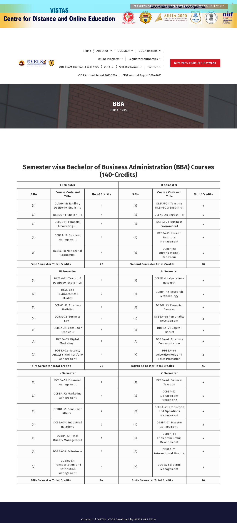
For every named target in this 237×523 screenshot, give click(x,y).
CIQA (107, 63)
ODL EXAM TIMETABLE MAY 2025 (79, 63)
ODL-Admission (148, 47)
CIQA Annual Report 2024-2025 (142, 71)
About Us (102, 47)
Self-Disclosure (128, 63)
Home (87, 47)
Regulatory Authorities (143, 55)
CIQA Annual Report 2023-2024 (97, 71)
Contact (153, 63)
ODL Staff (124, 47)
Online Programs (108, 55)
